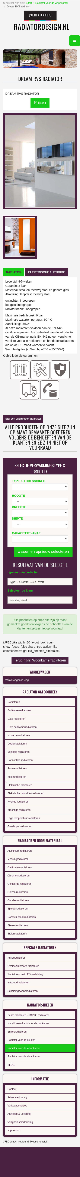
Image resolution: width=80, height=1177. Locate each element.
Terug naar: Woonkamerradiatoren (40, 660)
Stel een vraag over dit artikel (23, 418)
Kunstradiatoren (16, 957)
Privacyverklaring (17, 1097)
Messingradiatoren (18, 859)
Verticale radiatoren (18, 751)
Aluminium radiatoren (19, 850)
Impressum (13, 1130)
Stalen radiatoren (17, 933)
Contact (11, 1089)
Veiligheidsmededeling (20, 1122)
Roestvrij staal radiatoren (21, 917)
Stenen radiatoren (17, 925)
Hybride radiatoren (18, 801)
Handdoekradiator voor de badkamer (28, 1023)
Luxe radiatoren (16, 718)
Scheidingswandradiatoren (22, 991)
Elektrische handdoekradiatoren (25, 793)
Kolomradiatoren (16, 776)
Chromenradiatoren (18, 875)
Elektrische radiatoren (19, 785)
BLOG (11, 1064)
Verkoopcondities (17, 1105)
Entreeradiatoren (16, 1031)
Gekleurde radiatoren (19, 883)
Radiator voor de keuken (21, 1039)
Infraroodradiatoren (18, 982)
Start (29, 2)
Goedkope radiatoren (19, 826)
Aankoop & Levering (19, 1113)
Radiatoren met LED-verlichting (25, 974)
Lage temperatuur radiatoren (23, 818)
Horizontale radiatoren (20, 760)
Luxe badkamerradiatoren (22, 727)
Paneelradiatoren (17, 768)
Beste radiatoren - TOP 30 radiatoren (28, 1015)
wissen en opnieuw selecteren (43, 551)
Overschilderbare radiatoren (23, 966)
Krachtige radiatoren (19, 809)
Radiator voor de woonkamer (51, 2)
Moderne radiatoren (18, 735)
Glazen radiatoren (17, 892)
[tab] (13, 272)
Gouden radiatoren (18, 900)
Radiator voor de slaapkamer (23, 1056)
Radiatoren (13, 702)
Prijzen (40, 102)
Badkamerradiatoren (19, 710)
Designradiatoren (17, 743)
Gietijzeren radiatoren (19, 867)
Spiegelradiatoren (17, 908)
